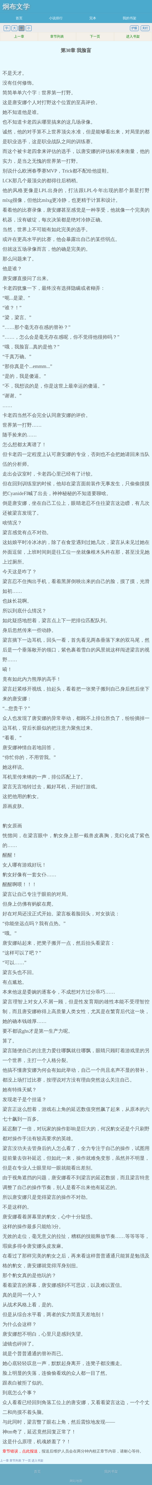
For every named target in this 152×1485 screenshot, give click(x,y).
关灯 (145, 28)
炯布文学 (16, 6)
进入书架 (133, 36)
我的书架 (129, 18)
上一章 (19, 36)
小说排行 (56, 18)
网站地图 (76, 1481)
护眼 (134, 28)
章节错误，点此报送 (20, 1451)
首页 (19, 18)
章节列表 (57, 36)
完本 (92, 18)
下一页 (95, 36)
